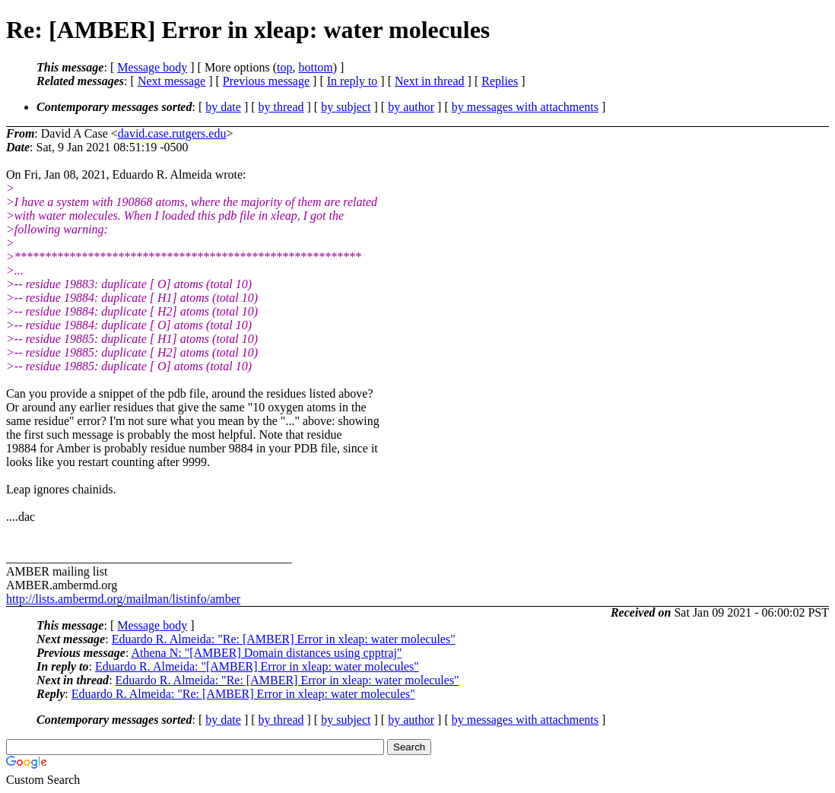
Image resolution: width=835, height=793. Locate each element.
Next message (171, 81)
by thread (281, 106)
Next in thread (430, 81)
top (284, 67)
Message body (152, 67)
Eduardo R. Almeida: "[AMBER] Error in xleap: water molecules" (257, 666)
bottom (315, 67)
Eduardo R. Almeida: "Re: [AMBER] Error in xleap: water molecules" (284, 639)
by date (223, 106)
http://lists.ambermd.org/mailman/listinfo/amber (123, 598)
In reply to (352, 81)
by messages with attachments (525, 106)
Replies (499, 81)
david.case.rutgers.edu (172, 133)
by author (411, 106)
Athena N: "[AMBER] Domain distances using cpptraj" (266, 652)
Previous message (266, 81)
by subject (345, 106)
